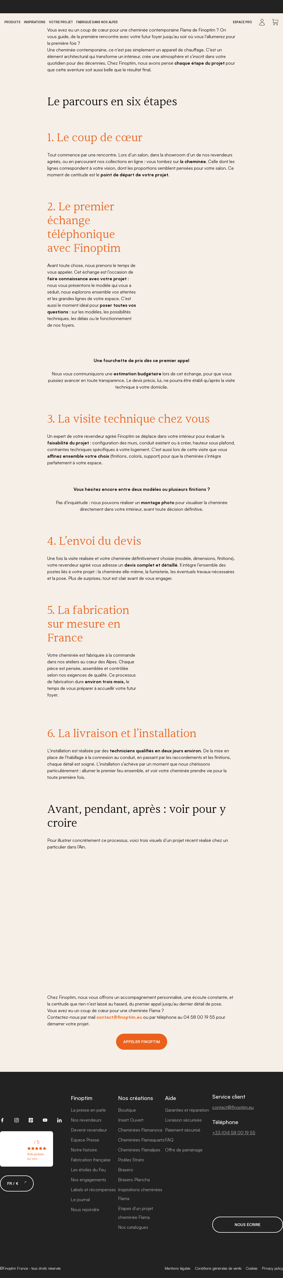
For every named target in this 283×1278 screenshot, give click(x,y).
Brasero (125, 1169)
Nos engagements (88, 1179)
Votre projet (61, 22)
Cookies (252, 1268)
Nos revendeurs (86, 1120)
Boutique (127, 1110)
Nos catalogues (133, 1227)
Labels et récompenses (93, 1189)
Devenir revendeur (89, 1130)
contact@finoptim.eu (119, 1017)
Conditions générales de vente (218, 1268)
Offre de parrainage (184, 1150)
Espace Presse (85, 1140)
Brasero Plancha (134, 1179)
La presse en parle (88, 1110)
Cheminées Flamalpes (139, 1150)
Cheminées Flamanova (140, 1130)
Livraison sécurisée (183, 1120)
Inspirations (34, 22)
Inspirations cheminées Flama (140, 1194)
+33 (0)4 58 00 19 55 (233, 1132)
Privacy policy (272, 1268)
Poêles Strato (131, 1159)
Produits (12, 22)
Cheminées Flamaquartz (141, 1140)
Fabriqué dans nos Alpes (97, 22)
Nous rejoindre (85, 1209)
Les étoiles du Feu (88, 1169)
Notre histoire (84, 1150)
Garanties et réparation (187, 1110)
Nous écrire (247, 1224)
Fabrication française (91, 1159)
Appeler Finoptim (141, 1041)
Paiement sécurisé (182, 1130)
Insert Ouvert (130, 1120)
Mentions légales (177, 1268)
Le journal (80, 1199)
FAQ (169, 1140)
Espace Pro (242, 22)
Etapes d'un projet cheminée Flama (135, 1213)
